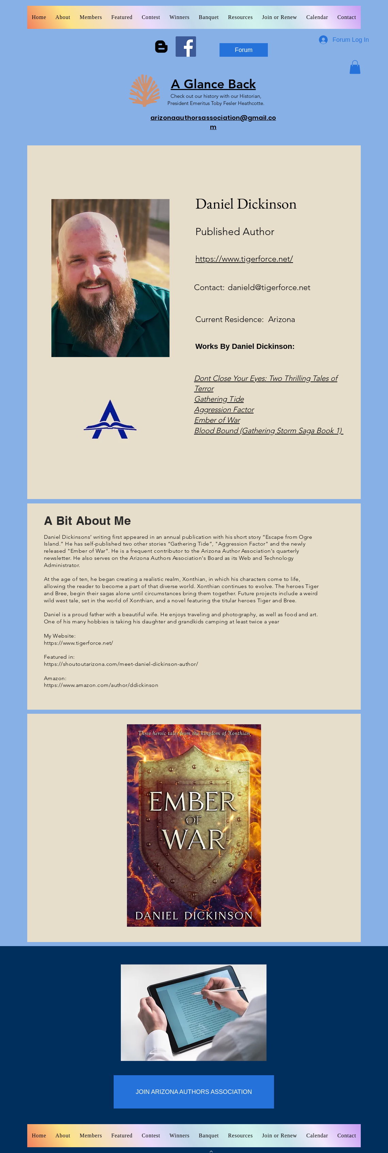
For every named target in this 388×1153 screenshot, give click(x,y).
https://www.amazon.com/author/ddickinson (101, 685)
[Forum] (244, 50)
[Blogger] (161, 46)
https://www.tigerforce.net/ (244, 259)
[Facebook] (186, 46)
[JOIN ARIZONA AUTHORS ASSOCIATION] (194, 1091)
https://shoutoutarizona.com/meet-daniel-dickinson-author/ (121, 664)
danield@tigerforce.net (269, 287)
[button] (355, 67)
